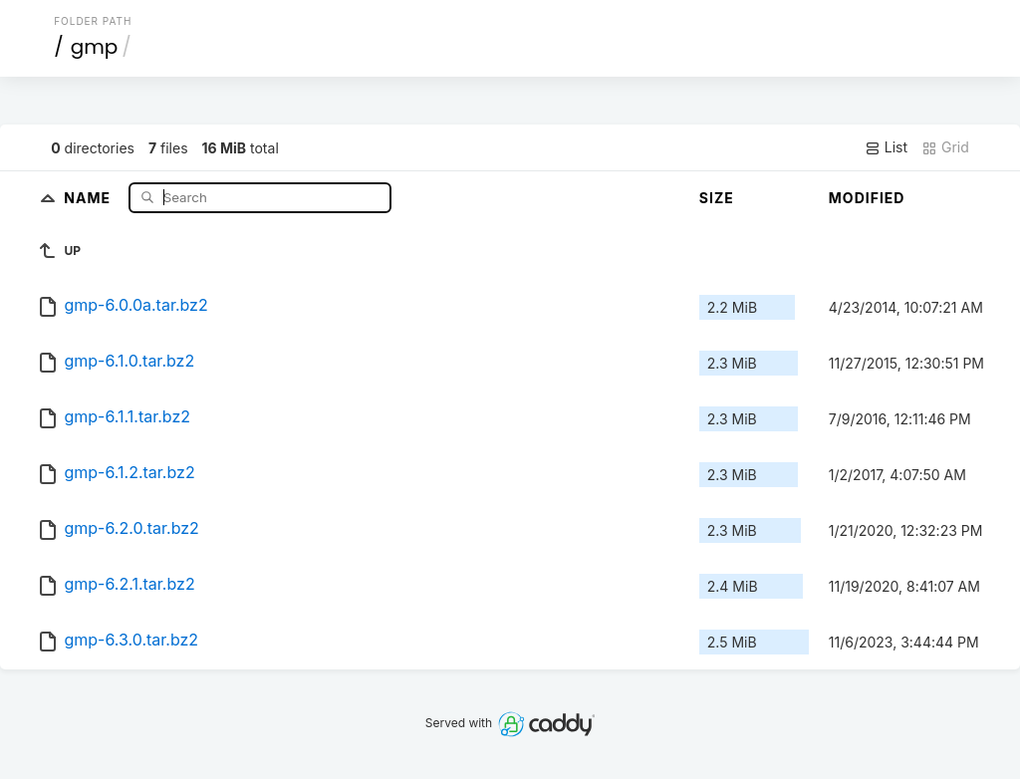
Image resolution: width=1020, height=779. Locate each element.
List (886, 147)
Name (89, 196)
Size (716, 197)
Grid (945, 147)
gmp (95, 47)
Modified (867, 197)
